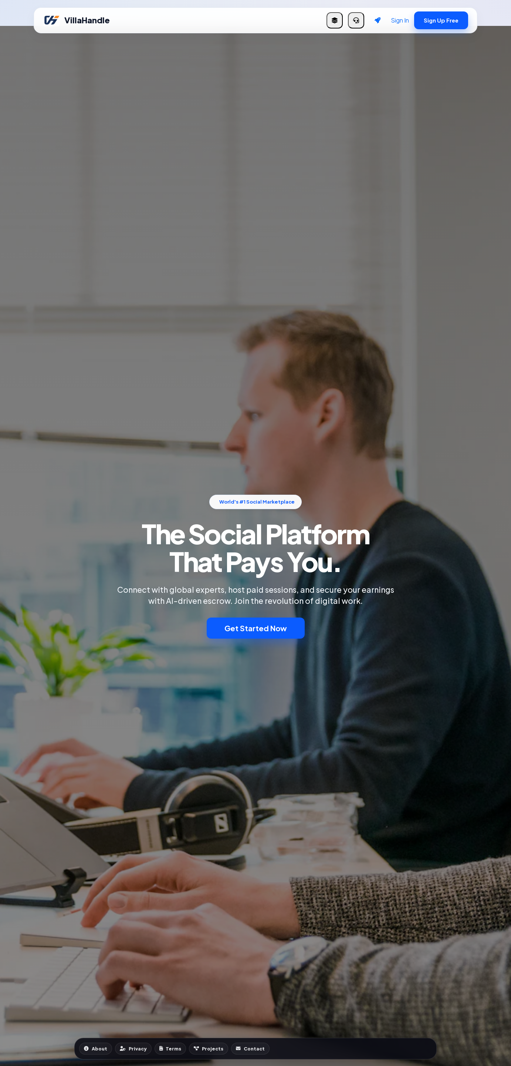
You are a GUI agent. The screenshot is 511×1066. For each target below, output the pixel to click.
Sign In (400, 20)
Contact (250, 1049)
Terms (170, 1049)
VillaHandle (76, 20)
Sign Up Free (441, 20)
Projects (208, 1049)
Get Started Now (255, 628)
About (95, 1049)
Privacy (133, 1049)
